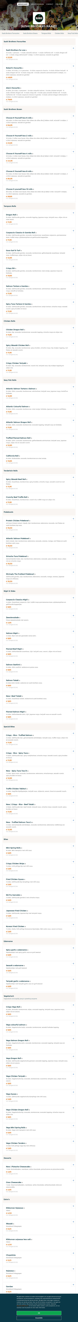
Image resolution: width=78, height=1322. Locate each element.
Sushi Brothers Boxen (30, 33)
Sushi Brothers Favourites (10, 33)
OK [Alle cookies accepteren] (39, 1313)
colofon (59, 4)
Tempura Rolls (46, 33)
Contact (49, 4)
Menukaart (23, 4)
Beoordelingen (37, 4)
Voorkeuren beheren (23, 1305)
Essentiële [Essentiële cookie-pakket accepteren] (38, 1318)
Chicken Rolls (59, 33)
